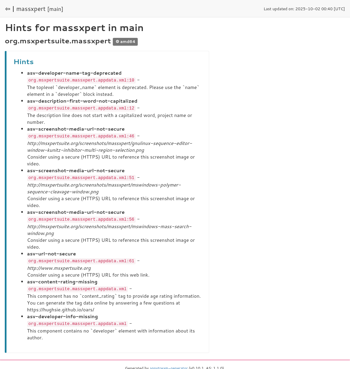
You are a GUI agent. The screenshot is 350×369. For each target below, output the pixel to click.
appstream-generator (169, 365)
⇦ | (10, 8)
